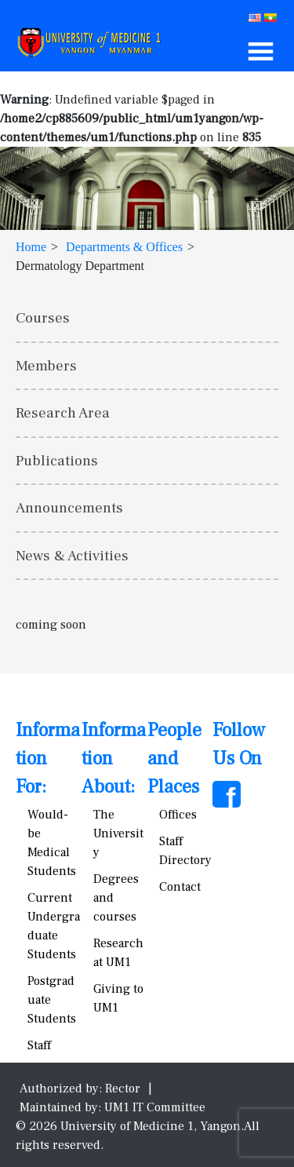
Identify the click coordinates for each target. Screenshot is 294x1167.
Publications (57, 460)
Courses (43, 317)
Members (46, 365)
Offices (178, 814)
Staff (39, 1045)
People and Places (174, 758)
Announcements (69, 507)
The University (118, 833)
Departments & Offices (124, 246)
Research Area (63, 412)
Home (31, 246)
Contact (180, 887)
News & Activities (72, 555)
